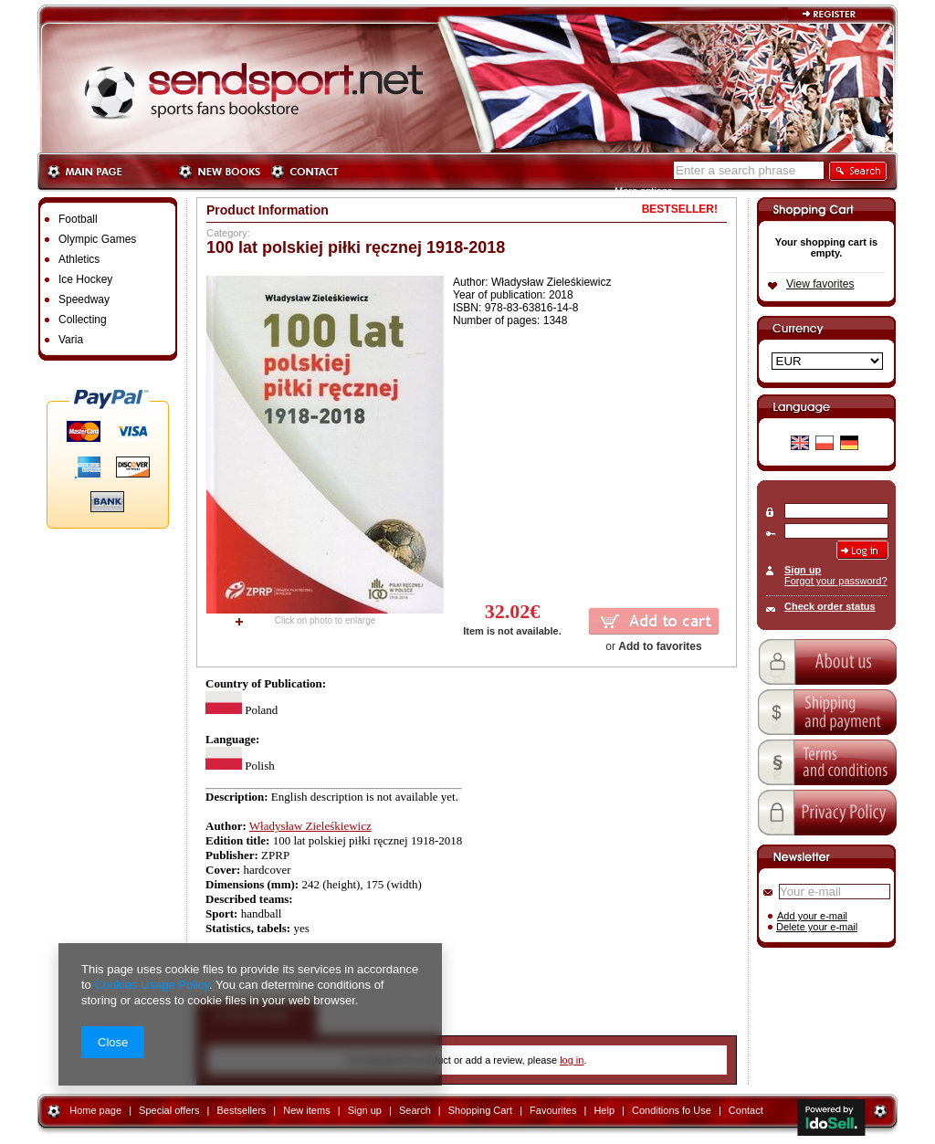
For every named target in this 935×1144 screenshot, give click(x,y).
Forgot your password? (836, 580)
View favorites (820, 284)
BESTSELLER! (680, 209)
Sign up (802, 569)
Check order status (830, 606)
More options (644, 190)
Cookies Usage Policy (151, 985)
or (653, 646)
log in (571, 1060)
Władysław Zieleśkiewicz (310, 826)
